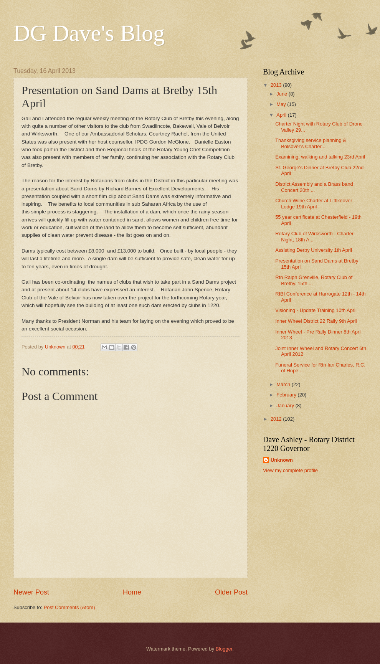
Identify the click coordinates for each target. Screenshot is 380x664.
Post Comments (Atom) (69, 607)
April (281, 115)
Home (132, 592)
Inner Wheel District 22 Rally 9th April (316, 321)
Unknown (282, 460)
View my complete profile (290, 470)
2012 (277, 419)
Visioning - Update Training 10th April (316, 310)
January (285, 405)
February (286, 395)
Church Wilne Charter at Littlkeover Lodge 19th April (313, 203)
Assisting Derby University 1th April (313, 250)
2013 (277, 85)
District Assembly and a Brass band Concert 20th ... (314, 187)
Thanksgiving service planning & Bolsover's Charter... (310, 143)
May (281, 104)
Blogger (224, 649)
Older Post (231, 592)
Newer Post (31, 592)
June (282, 94)
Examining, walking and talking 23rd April (320, 157)
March (283, 384)
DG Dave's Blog (89, 33)
